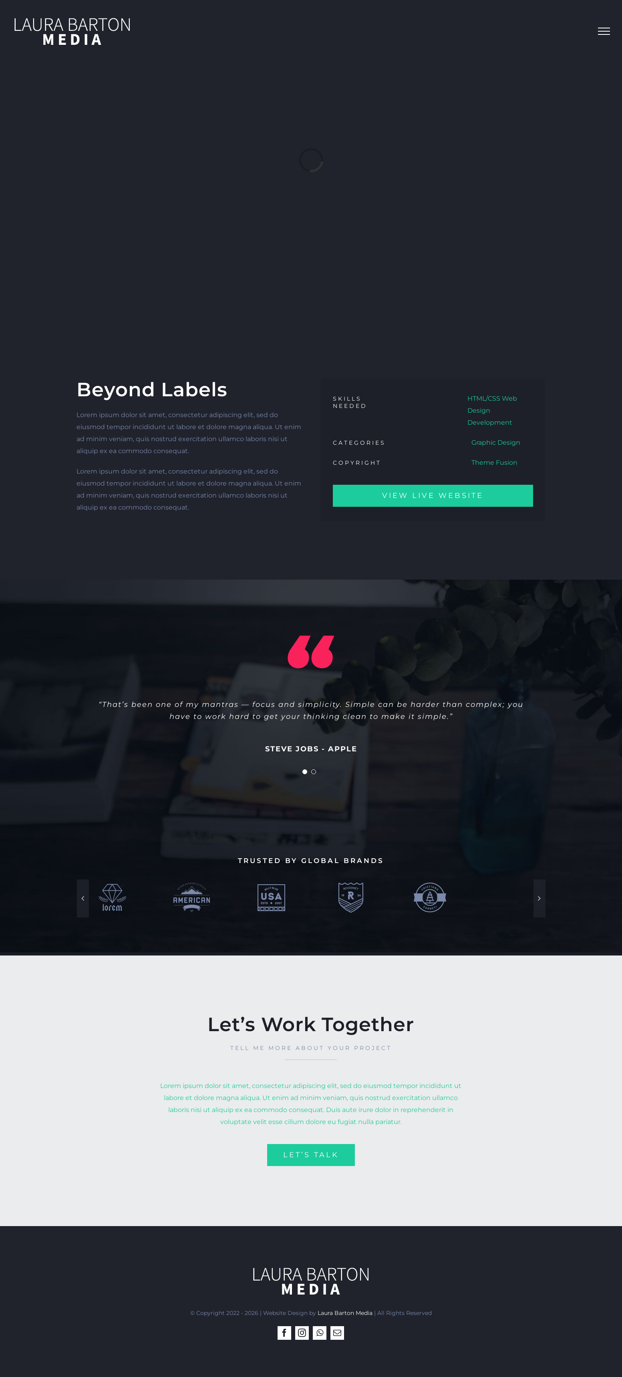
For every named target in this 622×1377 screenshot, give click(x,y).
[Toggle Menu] (604, 31)
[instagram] (302, 1333)
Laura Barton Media (345, 1313)
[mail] (337, 1333)
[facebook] (284, 1333)
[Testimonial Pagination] (304, 771)
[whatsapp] (319, 1333)
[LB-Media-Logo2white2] (311, 1265)
